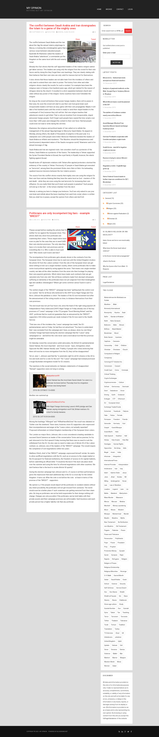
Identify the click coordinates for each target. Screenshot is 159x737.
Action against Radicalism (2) (119, 213)
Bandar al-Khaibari (117, 317)
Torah (106, 625)
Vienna (122, 649)
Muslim (106, 518)
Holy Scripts (116, 440)
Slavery (106, 600)
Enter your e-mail (109, 53)
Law (105, 485)
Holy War (125, 440)
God (123, 423)
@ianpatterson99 (52, 376)
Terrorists (124, 616)
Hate (116, 432)
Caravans (116, 341)
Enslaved (121, 395)
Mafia (106, 493)
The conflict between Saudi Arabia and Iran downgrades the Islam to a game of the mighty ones (62, 27)
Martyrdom (123, 493)
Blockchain (108, 333)
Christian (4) (113, 219)
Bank (106, 321)
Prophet (113, 547)
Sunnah (126, 608)
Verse (106, 649)
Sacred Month (119, 575)
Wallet (115, 653)
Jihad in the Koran (109, 261)
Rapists (106, 559)
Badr (124, 312)
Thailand (115, 621)
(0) (94, 32)
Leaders (107, 489)
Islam (66, 32)
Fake (106, 415)
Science (114, 584)
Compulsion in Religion (112, 354)
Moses (113, 510)
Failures (125, 411)
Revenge (123, 571)
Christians (116, 349)
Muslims (115, 518)
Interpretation (123, 464)
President (121, 543)
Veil (121, 645)
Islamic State (115, 473)
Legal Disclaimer (108, 282)
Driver (122, 391)
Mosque (107, 514)
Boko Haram (108, 337)
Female (119, 415)
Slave (126, 596)
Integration (117, 456)
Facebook (117, 411)
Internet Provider (110, 464)
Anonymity (108, 312)
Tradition (122, 625)
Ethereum (121, 399)
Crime (117, 370)
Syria (106, 612)
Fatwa (112, 415)
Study (121, 604)
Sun (119, 608)
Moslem (121, 510)
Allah (115, 304)
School (106, 584)
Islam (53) (112, 224)
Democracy (116, 386)
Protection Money (110, 551)
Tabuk (112, 612)
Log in (130, 9)
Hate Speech (108, 436)
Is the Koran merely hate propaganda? (116, 256)
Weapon (123, 658)
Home (99, 9)
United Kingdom (109, 641)
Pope (106, 543)
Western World (109, 662)
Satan (106, 579)
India (119, 452)
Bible (115, 325)
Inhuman (107, 456)
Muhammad (117, 514)
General (60, 32)
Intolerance (108, 469)
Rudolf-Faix (51, 32)
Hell (125, 436)
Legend (115, 489)
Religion (71, 32)
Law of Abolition (115, 485)
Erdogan (107, 399)
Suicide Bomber (109, 608)
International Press (110, 460)
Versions (114, 649)
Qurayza (114, 555)
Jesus (124, 473)
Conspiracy (108, 358)
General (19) (109, 198)
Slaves (114, 600)
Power (113, 543)
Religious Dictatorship (111, 567)
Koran (124, 481)
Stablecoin (123, 600)
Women (107, 666)
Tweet (93, 39)
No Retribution (123, 522)
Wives (119, 662)
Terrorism (114, 616)
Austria (117, 312)
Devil (106, 391)
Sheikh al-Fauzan (110, 596)
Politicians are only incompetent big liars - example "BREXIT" (59, 215)
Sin (120, 596)
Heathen (119, 436)
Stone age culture (110, 604)
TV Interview (108, 633)
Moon (106, 510)
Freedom (117, 419)
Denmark (125, 386)
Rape (121, 555)
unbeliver (118, 637)
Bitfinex (107, 329)
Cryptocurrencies (110, 382)
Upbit (120, 641)
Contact (120, 9)
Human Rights (118, 444)
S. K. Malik (107, 575)
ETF (114, 399)
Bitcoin (121, 325)
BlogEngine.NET (62, 731)
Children (124, 345)
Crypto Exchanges (110, 378)
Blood (116, 333)
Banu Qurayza (115, 321)
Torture (113, 625)
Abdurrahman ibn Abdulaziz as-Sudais (115, 299)
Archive (109, 9)
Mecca (106, 501)
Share (78, 39)
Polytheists (119, 538)
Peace (123, 530)
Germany (116, 423)
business (118, 337)
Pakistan (115, 530)
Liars (122, 489)
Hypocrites (108, 448)
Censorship (108, 345)
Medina (122, 501)
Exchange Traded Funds (112, 407)
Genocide (107, 423)
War (121, 653)
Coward (117, 366)
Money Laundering (119, 506)
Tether (106, 621)
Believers (107, 325)
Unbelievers (108, 637)
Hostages (107, 444)
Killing (106, 481)
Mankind (114, 493)
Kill (125, 477)
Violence (107, 653)
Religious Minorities (111, 571)
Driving (106, 395)
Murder (126, 514)
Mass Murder (108, 497)
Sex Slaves (113, 592)
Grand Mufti (108, 432)
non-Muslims (108, 526)
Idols (124, 448)
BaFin (106, 317)
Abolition (107, 304)
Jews (106, 477)
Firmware (107, 419)
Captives (107, 341)
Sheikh (122, 592)
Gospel (106, 427)
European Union (114, 403)
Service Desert (121, 588)
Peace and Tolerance (111, 534)
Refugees (115, 559)
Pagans (107, 530)
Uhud (117, 633)
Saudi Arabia (115, 579)
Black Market (116, 329)
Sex (105, 592)
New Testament (109, 522)
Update (106, 645)
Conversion (108, 366)
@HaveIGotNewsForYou (55, 402)
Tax (118, 612)
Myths (122, 518)
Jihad (113, 477)
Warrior (114, 658)
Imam (113, 452)
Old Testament (121, 526)
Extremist (107, 411)
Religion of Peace (110, 563)
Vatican (114, 645)
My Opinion (33, 8)
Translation (108, 629)
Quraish (122, 551)
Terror (106, 616)
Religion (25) (112, 208)
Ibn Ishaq (117, 448)
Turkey (117, 629)
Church (125, 349)
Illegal (106, 452)
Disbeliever (114, 391)
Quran (106, 555)
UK (123, 633)
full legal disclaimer (109, 718)
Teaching (126, 612)
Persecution (108, 538)
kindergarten (115, 481)
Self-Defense (109, 588)
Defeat (106, 386)
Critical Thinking (109, 374)
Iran (116, 469)
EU (105, 403)
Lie (127, 489)
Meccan (114, 501)
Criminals (125, 370)
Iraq (121, 469)
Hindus (106, 440)
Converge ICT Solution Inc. (113, 362)
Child (116, 345)
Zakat (114, 666)
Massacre (119, 497)
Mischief (107, 506)
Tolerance (123, 621)
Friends (125, 419)
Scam (125, 579)
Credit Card (108, 370)
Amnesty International (112, 308)
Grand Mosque (117, 427)
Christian (107, 349)
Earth (113, 395)
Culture (121, 382)
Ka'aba (119, 477)
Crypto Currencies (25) (115, 203)
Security (123, 584)
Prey (105, 547)
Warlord (107, 658)
